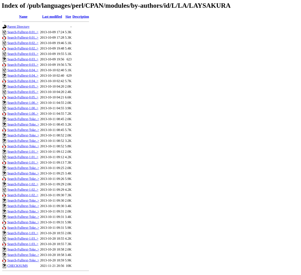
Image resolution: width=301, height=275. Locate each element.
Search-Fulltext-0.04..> (22, 70)
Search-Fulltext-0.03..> (22, 54)
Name (23, 16)
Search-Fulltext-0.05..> (22, 86)
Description (80, 16)
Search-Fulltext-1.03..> (22, 233)
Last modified (52, 16)
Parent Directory (18, 26)
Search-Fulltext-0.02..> (22, 43)
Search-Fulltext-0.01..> (22, 32)
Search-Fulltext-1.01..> (22, 151)
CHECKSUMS (17, 265)
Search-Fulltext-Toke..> (23, 119)
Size (68, 16)
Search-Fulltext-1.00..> (22, 102)
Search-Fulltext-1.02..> (22, 184)
